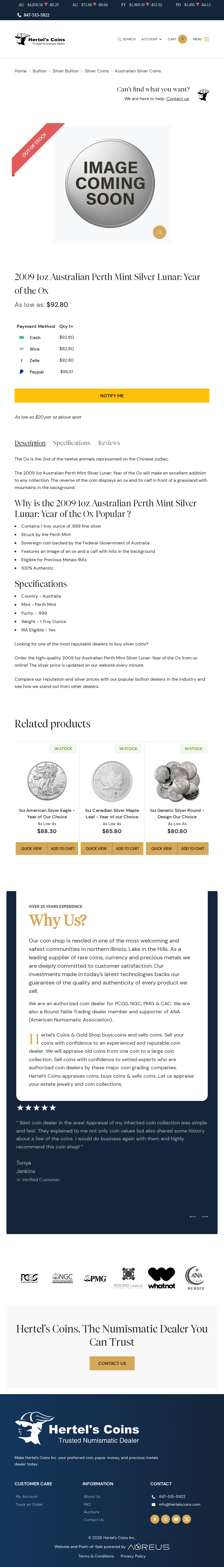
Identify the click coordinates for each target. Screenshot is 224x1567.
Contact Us (112, 1363)
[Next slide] (205, 1217)
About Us (92, 1496)
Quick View (31, 848)
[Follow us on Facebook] (154, 1519)
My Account (27, 1496)
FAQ (87, 1504)
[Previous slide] (193, 1217)
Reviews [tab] (109, 443)
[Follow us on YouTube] (176, 1519)
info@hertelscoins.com (179, 1504)
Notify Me (112, 395)
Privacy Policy (133, 1556)
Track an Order (29, 1504)
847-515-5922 (37, 15)
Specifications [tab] (71, 443)
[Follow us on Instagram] (165, 1519)
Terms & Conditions (96, 1556)
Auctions (91, 1511)
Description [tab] (30, 443)
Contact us (177, 98)
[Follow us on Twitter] (186, 1519)
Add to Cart (62, 848)
